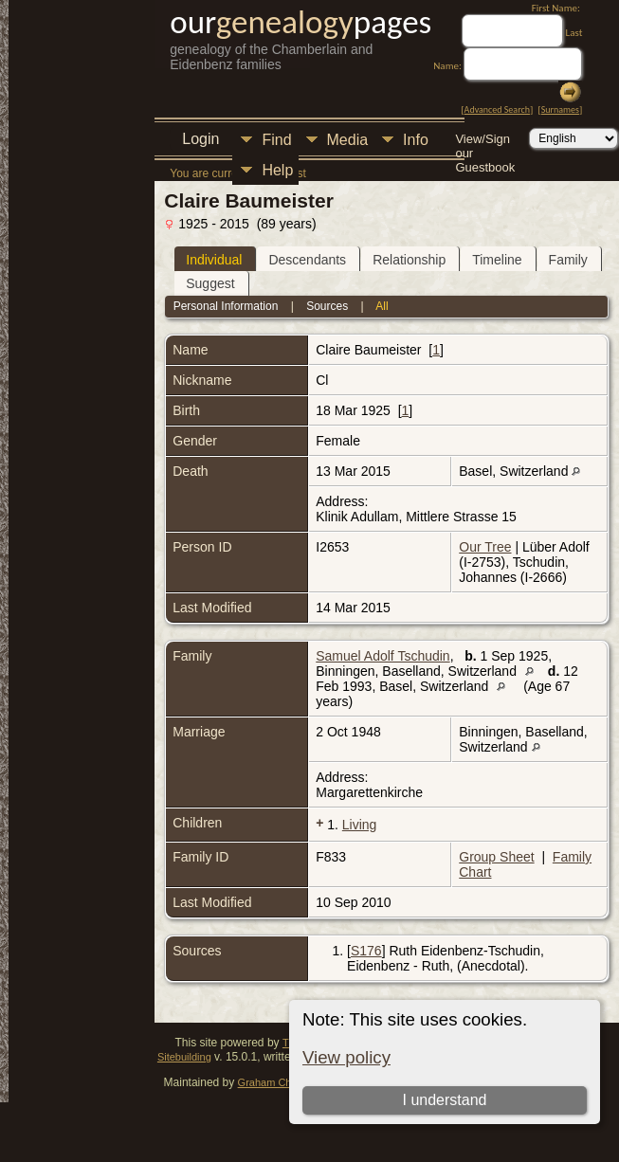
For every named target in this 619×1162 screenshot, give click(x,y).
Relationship (409, 259)
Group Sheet (496, 856)
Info (415, 140)
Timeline (496, 259)
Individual (214, 259)
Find (276, 140)
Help (277, 170)
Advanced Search (497, 109)
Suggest (210, 283)
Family (568, 259)
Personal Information (226, 306)
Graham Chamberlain (287, 1082)
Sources (327, 306)
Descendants (307, 259)
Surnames (560, 109)
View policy (346, 1057)
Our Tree (485, 546)
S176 (366, 950)
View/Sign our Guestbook (485, 141)
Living (359, 824)
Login (200, 139)
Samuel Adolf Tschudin (382, 655)
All (381, 306)
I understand (445, 1100)
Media (348, 140)
